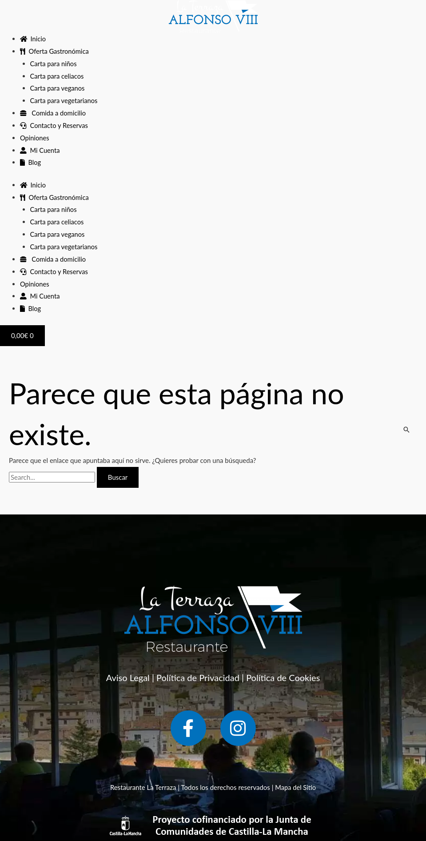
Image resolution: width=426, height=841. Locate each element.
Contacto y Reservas (54, 125)
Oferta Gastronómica (55, 51)
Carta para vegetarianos (64, 100)
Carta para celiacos (57, 76)
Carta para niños (54, 64)
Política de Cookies (283, 677)
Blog (30, 162)
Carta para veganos (58, 88)
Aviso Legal (128, 677)
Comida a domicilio (53, 113)
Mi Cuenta (40, 150)
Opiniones (35, 138)
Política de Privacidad (197, 677)
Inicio (33, 39)
